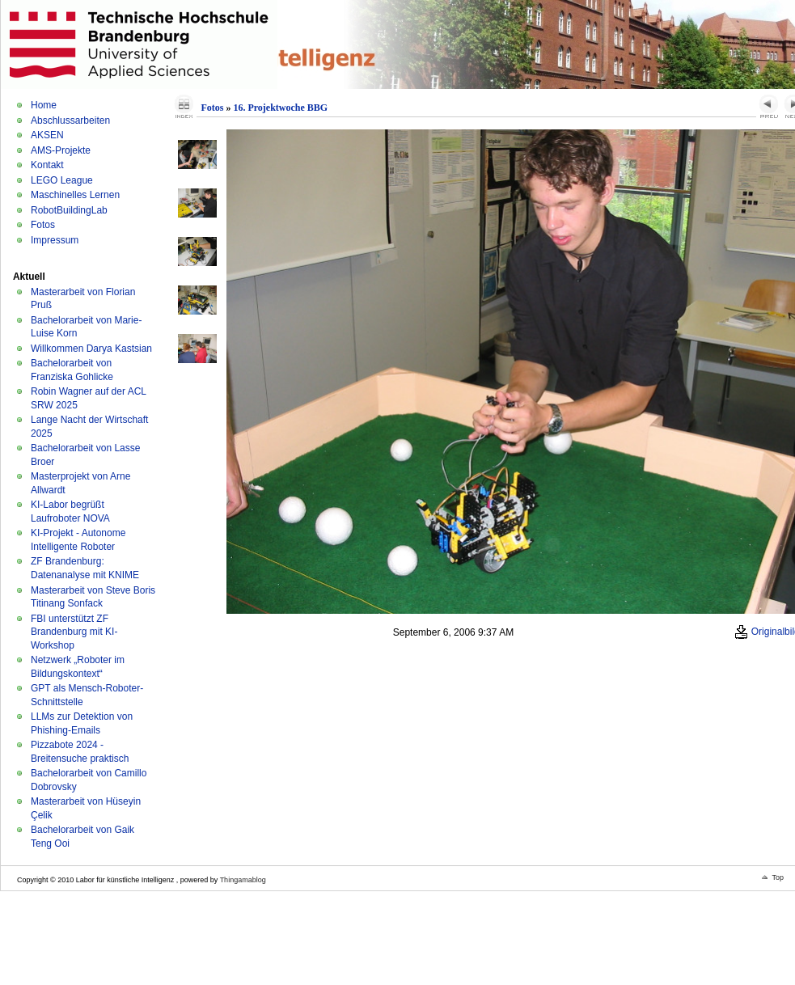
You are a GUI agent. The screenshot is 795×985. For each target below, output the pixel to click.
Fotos (43, 224)
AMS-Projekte (61, 150)
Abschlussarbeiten (70, 120)
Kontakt (47, 165)
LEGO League (62, 180)
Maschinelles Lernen (75, 195)
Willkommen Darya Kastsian (91, 348)
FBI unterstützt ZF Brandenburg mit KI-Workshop (74, 632)
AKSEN (47, 135)
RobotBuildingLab (69, 210)
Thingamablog (243, 880)
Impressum (54, 240)
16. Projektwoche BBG (280, 107)
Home (44, 105)
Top (778, 877)
